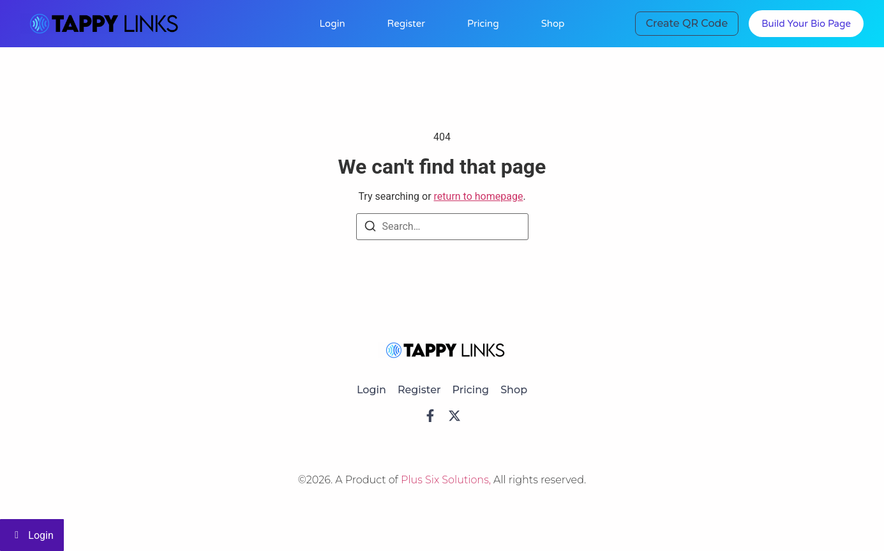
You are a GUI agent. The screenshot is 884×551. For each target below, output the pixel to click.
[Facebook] (430, 415)
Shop (553, 23)
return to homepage (478, 196)
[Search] (370, 228)
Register (406, 23)
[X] (454, 415)
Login (332, 23)
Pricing (483, 23)
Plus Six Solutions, (447, 480)
